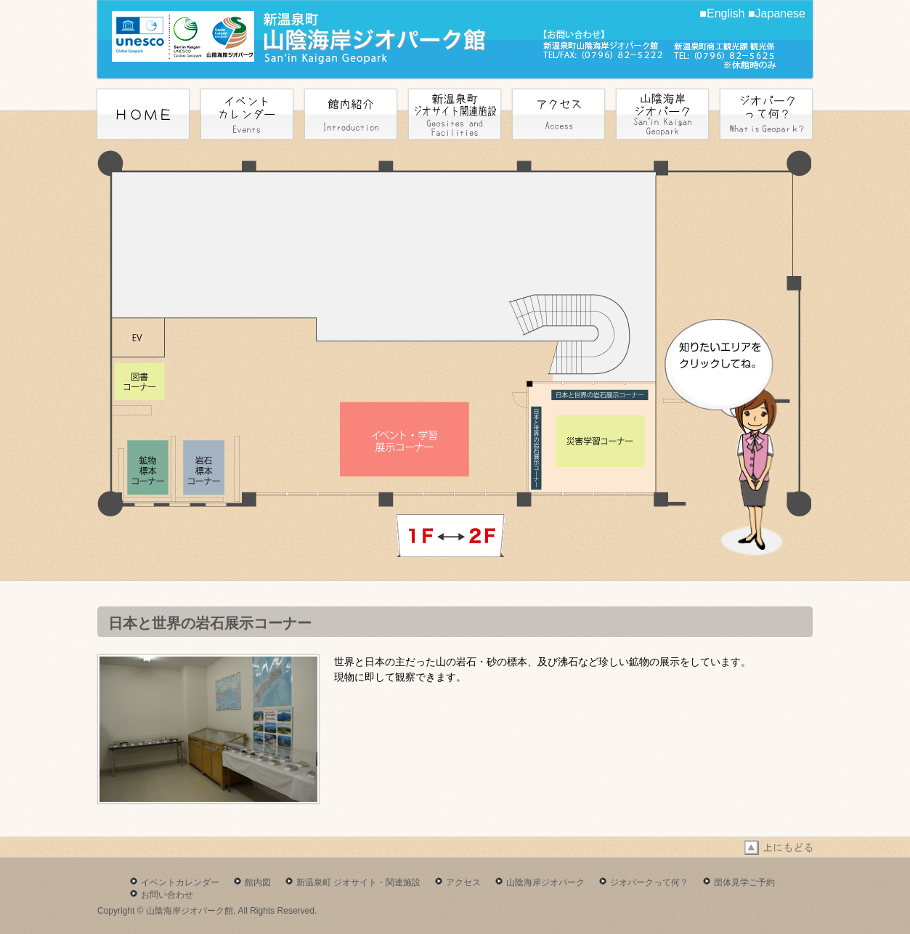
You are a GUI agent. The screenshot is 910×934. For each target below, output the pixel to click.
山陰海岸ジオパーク (545, 882)
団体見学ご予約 (744, 882)
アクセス (463, 882)
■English (721, 13)
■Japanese (776, 13)
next (450, 535)
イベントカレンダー (180, 882)
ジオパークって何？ (649, 882)
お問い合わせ (167, 895)
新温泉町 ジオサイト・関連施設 (358, 882)
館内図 (258, 882)
